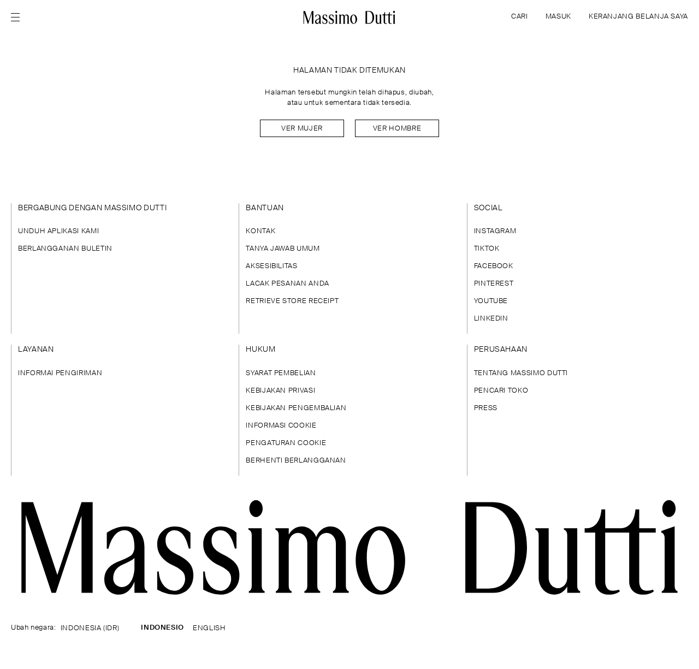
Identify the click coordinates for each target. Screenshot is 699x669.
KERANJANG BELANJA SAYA (638, 16)
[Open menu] (18, 17)
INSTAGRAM (495, 231)
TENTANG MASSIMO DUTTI (521, 373)
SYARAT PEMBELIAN (281, 373)
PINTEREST (494, 283)
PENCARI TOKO (501, 390)
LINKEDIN (491, 318)
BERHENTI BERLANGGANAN (296, 460)
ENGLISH (209, 628)
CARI (519, 16)
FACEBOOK (493, 266)
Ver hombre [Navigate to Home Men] (397, 128)
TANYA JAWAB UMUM (282, 248)
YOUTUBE (491, 301)
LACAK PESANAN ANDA (287, 283)
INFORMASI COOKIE (281, 425)
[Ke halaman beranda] (349, 17)
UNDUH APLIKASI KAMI (58, 231)
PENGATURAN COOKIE (286, 443)
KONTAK (260, 231)
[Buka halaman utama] (349, 547)
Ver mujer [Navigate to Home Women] (302, 128)
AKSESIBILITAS (271, 266)
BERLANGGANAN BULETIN (65, 248)
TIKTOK (487, 248)
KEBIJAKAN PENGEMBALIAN (296, 408)
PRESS (485, 408)
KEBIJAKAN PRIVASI (280, 390)
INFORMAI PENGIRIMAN (60, 373)
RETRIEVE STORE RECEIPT (292, 301)
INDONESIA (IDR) (90, 628)
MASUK (558, 16)
